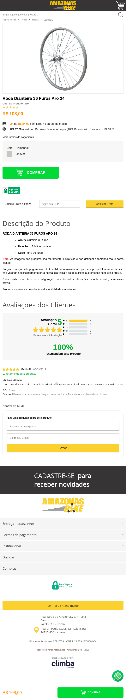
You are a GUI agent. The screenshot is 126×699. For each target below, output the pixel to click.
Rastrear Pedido (25, 524)
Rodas (35, 20)
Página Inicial (9, 20)
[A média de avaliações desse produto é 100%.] (11, 107)
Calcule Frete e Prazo (17, 204)
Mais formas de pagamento (18, 137)
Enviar (63, 448)
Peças (24, 20)
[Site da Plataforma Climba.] (62, 662)
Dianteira (48, 20)
